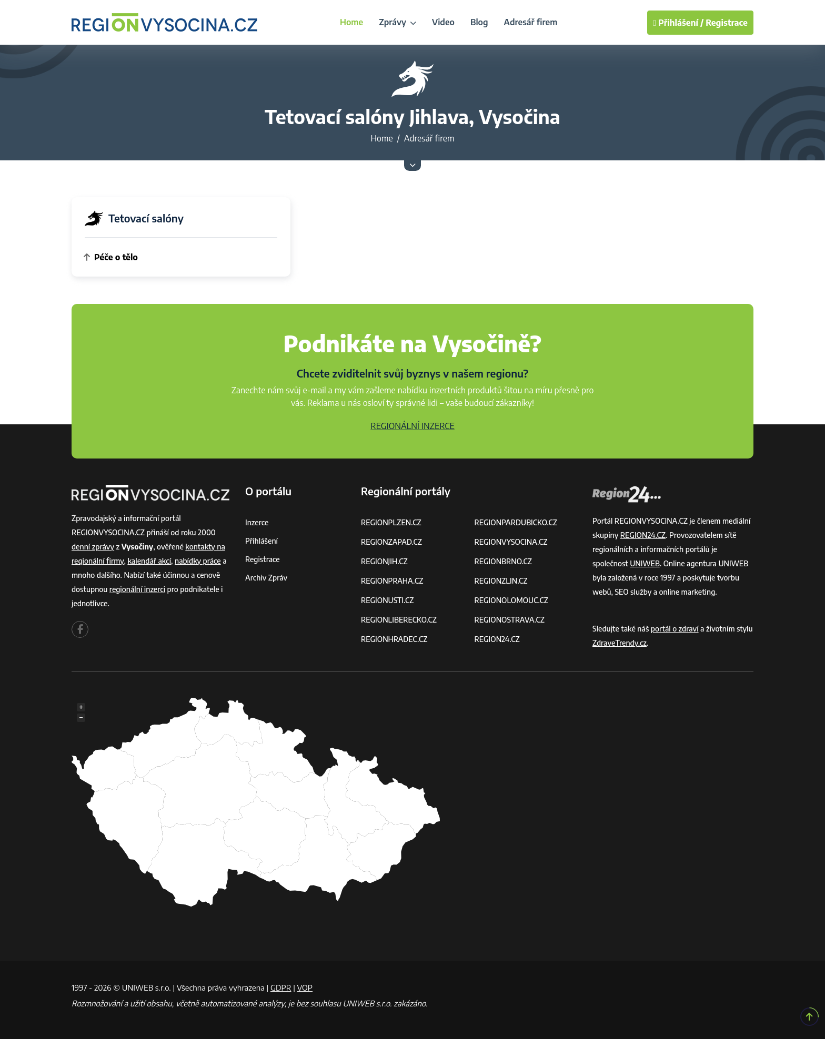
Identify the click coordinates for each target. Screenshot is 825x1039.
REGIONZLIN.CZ (501, 580)
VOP (305, 987)
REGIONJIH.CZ (384, 561)
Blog (479, 22)
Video (443, 22)
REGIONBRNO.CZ (503, 561)
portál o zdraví (675, 628)
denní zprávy (93, 546)
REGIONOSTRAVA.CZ (510, 619)
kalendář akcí (149, 560)
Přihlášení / (678, 22)
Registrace (727, 22)
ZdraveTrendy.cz (619, 642)
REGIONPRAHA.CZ (392, 580)
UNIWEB (645, 563)
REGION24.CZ (497, 639)
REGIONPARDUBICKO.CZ (516, 522)
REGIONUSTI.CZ (387, 600)
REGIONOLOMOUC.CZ (512, 600)
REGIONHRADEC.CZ (394, 639)
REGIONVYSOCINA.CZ (511, 541)
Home (351, 22)
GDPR (280, 987)
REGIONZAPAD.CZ (391, 541)
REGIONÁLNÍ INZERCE (412, 426)
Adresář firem (531, 22)
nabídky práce (198, 560)
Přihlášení (261, 540)
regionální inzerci (137, 589)
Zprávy (397, 22)
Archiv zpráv (266, 577)
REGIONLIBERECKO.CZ (399, 619)
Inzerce (256, 522)
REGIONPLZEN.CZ (391, 522)
